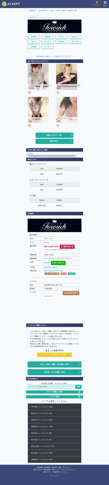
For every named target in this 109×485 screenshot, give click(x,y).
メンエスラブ (55, 475)
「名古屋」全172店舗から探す (53, 372)
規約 (59, 467)
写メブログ (75, 42)
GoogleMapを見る (71, 293)
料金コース (75, 36)
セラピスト (47, 42)
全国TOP (54, 467)
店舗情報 (48, 36)
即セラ (34, 42)
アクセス (61, 36)
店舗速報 (34, 47)
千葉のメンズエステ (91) (41, 440)
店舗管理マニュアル (59, 472)
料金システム (32, 159)
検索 (78, 387)
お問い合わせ (37, 470)
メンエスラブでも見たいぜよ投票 (54, 355)
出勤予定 (61, 42)
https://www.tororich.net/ (53, 271)
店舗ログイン (47, 472)
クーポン (48, 47)
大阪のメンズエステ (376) (42, 453)
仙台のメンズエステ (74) (41, 413)
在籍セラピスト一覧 (53, 135)
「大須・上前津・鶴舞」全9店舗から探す (53, 364)
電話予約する (67, 247)
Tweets (30, 154)
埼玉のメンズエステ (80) (41, 433)
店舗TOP (34, 36)
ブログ (62, 470)
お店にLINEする (58, 263)
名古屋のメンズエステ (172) (42, 446)
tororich (47, 263)
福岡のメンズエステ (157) (42, 459)
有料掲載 (47, 467)
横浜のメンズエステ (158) (42, 427)
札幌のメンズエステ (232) (42, 407)
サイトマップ (70, 470)
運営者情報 (47, 470)
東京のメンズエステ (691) (42, 420)
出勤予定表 (54, 141)
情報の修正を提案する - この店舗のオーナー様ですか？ (54, 56)
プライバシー (66, 467)
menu (105, 4)
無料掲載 (40, 467)
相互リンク (55, 470)
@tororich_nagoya (50, 267)
